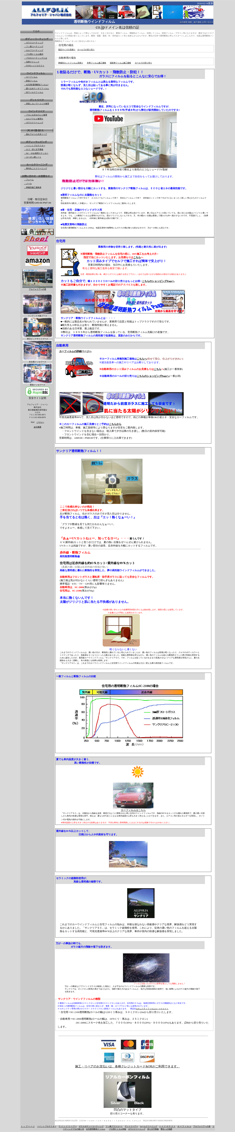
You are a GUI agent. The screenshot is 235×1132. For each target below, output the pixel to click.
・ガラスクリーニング (33, 123)
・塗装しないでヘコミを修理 (36, 104)
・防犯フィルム (31, 81)
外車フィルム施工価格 (96, 63)
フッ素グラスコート (114, 1126)
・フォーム (29, 180)
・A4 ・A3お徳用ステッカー (36, 153)
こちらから (115, 424)
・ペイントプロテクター (34, 146)
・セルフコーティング (33, 50)
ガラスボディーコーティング (91, 1126)
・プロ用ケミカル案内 (33, 54)
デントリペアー (131, 1126)
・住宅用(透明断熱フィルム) (36, 85)
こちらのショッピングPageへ (158, 281)
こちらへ (40, 422)
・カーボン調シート (32, 157)
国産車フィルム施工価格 (120, 63)
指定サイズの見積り (66, 49)
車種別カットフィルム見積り (70, 63)
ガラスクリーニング (136, 1129)
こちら (137, 257)
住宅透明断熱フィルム (95, 1129)
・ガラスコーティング (33, 43)
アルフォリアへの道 (201, 1126)
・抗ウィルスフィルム (33, 92)
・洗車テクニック (31, 62)
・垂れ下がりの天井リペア (35, 134)
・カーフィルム (31, 77)
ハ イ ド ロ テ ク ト (167, 1126)
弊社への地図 (166, 1129)
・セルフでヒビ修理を (33, 119)
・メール (28, 183)
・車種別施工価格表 (32, 187)
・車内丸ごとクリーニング (35, 168)
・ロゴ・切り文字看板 (33, 149)
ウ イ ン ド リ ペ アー (68, 1126)
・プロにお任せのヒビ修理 (35, 115)
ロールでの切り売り (86, 49)
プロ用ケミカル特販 (117, 1129)
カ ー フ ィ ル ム (184, 1126)
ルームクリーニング (148, 1126)
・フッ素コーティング (33, 46)
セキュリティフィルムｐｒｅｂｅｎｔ (152, 1009)
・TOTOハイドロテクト (34, 66)
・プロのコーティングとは (35, 58)
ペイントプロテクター (46, 1126)
